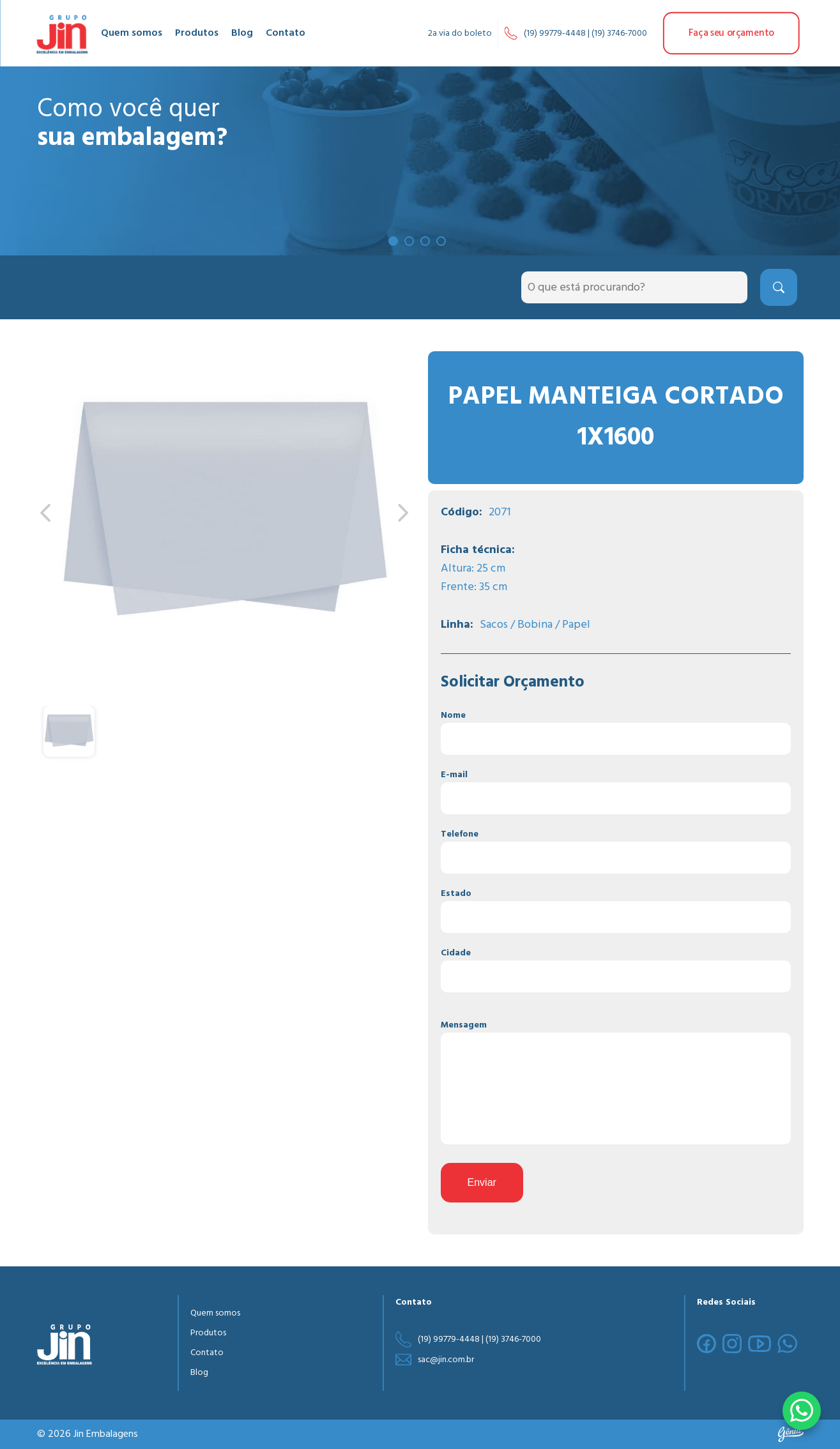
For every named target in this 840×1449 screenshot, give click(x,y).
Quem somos (131, 33)
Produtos (196, 33)
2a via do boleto (460, 33)
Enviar (482, 1182)
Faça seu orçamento (731, 34)
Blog (242, 33)
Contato (285, 33)
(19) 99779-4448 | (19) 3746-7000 (585, 33)
